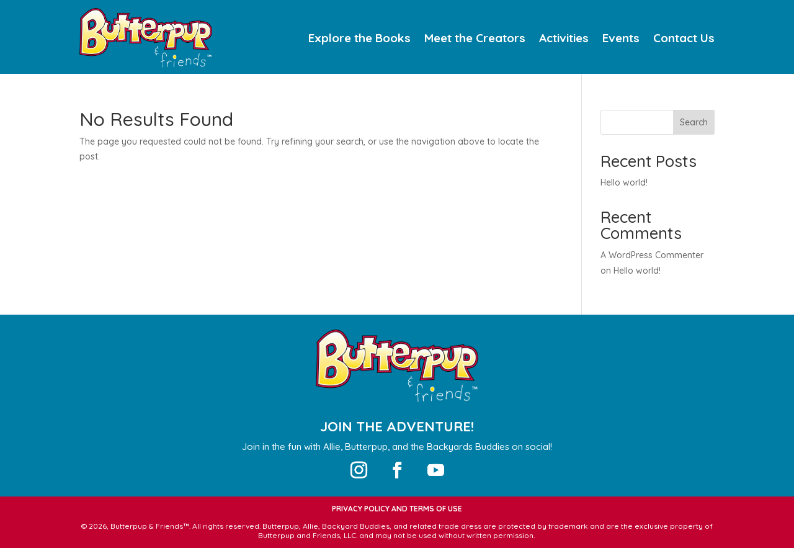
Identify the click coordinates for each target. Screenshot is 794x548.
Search (694, 122)
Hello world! (624, 182)
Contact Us (684, 39)
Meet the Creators (474, 39)
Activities (564, 39)
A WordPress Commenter (651, 255)
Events (621, 39)
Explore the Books (359, 39)
